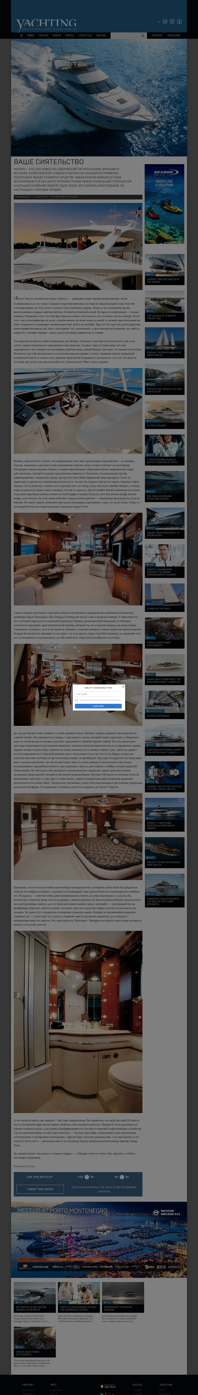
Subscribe (98, 706)
